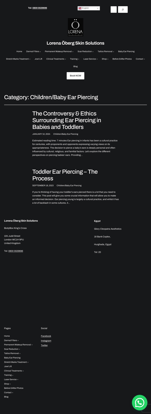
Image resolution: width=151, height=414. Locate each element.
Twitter (44, 345)
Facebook (46, 336)
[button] (139, 402)
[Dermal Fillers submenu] (40, 51)
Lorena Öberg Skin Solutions (75, 43)
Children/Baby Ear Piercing (65, 134)
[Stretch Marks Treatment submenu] (30, 59)
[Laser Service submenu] (97, 59)
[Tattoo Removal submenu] (113, 51)
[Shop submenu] (108, 59)
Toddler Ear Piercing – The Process (65, 175)
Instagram (46, 341)
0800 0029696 (39, 8)
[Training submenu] (78, 59)
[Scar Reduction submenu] (93, 51)
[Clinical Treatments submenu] (65, 59)
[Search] (123, 9)
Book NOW (75, 75)
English (83, 8)
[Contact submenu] (144, 59)
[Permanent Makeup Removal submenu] (73, 51)
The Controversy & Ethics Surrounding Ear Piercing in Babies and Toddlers (66, 120)
